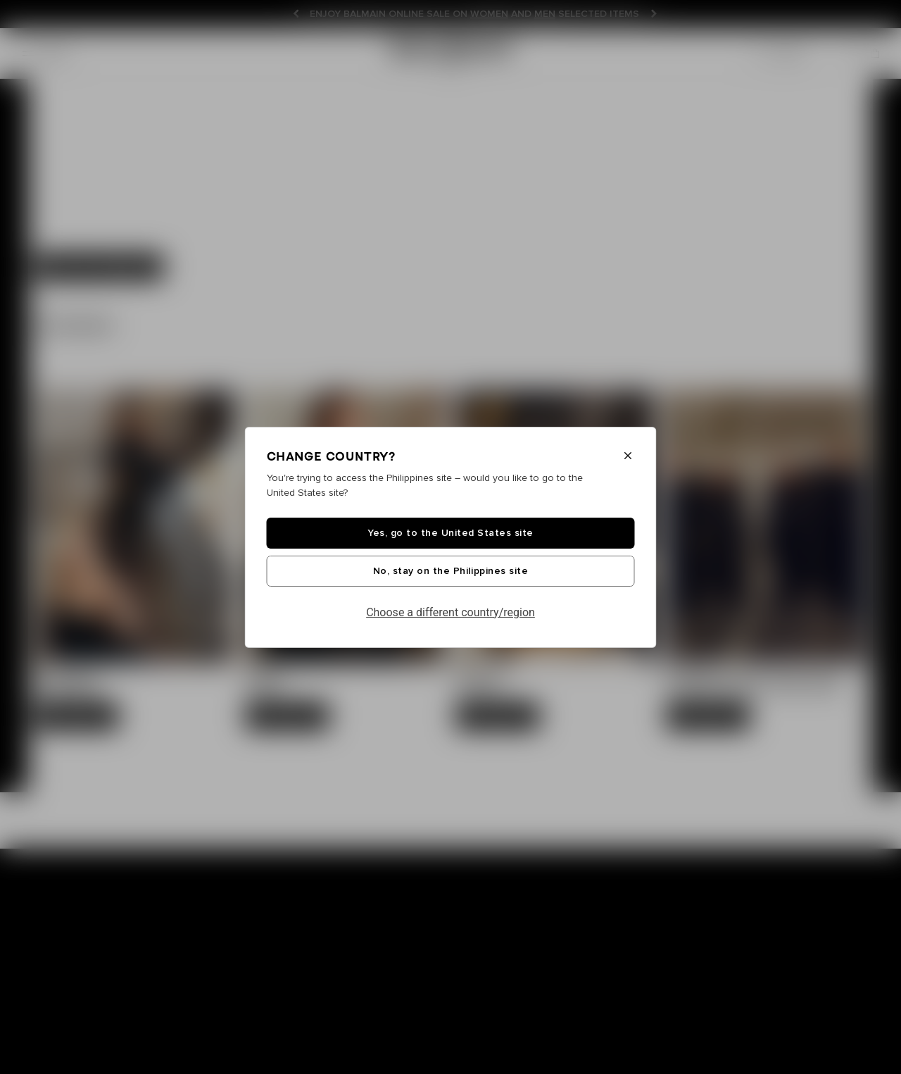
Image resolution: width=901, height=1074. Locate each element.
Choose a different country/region (450, 612)
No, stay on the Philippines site (450, 571)
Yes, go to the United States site (450, 533)
